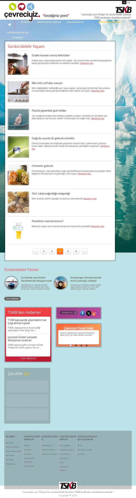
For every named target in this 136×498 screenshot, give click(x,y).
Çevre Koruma (64, 454)
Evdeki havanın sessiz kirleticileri (51, 55)
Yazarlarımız (28, 450)
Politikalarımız (11, 464)
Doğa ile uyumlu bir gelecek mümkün (53, 138)
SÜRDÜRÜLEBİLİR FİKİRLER (109, 22)
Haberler (27, 445)
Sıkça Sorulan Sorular (13, 451)
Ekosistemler (64, 458)
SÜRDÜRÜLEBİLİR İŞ (75, 22)
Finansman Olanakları (49, 454)
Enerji (61, 462)
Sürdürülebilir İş (47, 445)
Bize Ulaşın (10, 460)
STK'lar (79, 445)
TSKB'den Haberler (12, 447)
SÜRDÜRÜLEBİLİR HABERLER (49, 22)
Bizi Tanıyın (10, 443)
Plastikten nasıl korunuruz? (48, 221)
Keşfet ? (27, 386)
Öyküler (27, 400)
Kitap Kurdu (27, 414)
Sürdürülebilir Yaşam (66, 450)
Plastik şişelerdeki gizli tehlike (49, 110)
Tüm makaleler (12, 299)
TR (124, 2)
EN (128, 2)
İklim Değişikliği (64, 445)
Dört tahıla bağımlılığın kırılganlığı (51, 193)
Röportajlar (27, 454)
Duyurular (80, 454)
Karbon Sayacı (29, 466)
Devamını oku (86, 63)
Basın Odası (10, 455)
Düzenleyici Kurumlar (84, 450)
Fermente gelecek (42, 166)
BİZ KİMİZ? (10, 436)
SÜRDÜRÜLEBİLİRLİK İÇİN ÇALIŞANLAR (17, 35)
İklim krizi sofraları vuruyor (47, 83)
